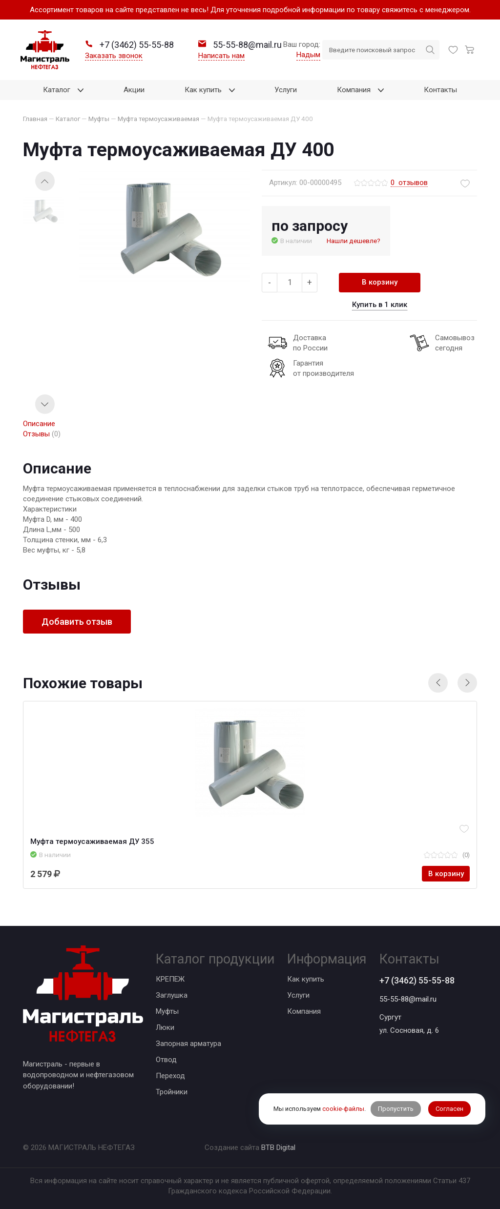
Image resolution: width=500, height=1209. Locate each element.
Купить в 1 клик (379, 304)
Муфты (167, 1011)
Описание (39, 423)
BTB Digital (278, 1147)
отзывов (409, 183)
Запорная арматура (188, 1043)
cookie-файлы (343, 1108)
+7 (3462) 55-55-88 (417, 980)
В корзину (379, 282)
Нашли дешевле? (353, 241)
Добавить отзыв (77, 621)
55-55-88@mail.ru (408, 999)
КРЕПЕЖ (170, 979)
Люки (165, 1027)
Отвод (166, 1059)
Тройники (172, 1091)
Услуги (298, 995)
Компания (304, 1011)
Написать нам (221, 55)
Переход (170, 1075)
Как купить (305, 979)
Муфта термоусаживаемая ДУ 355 (92, 841)
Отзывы (42, 434)
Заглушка (172, 995)
